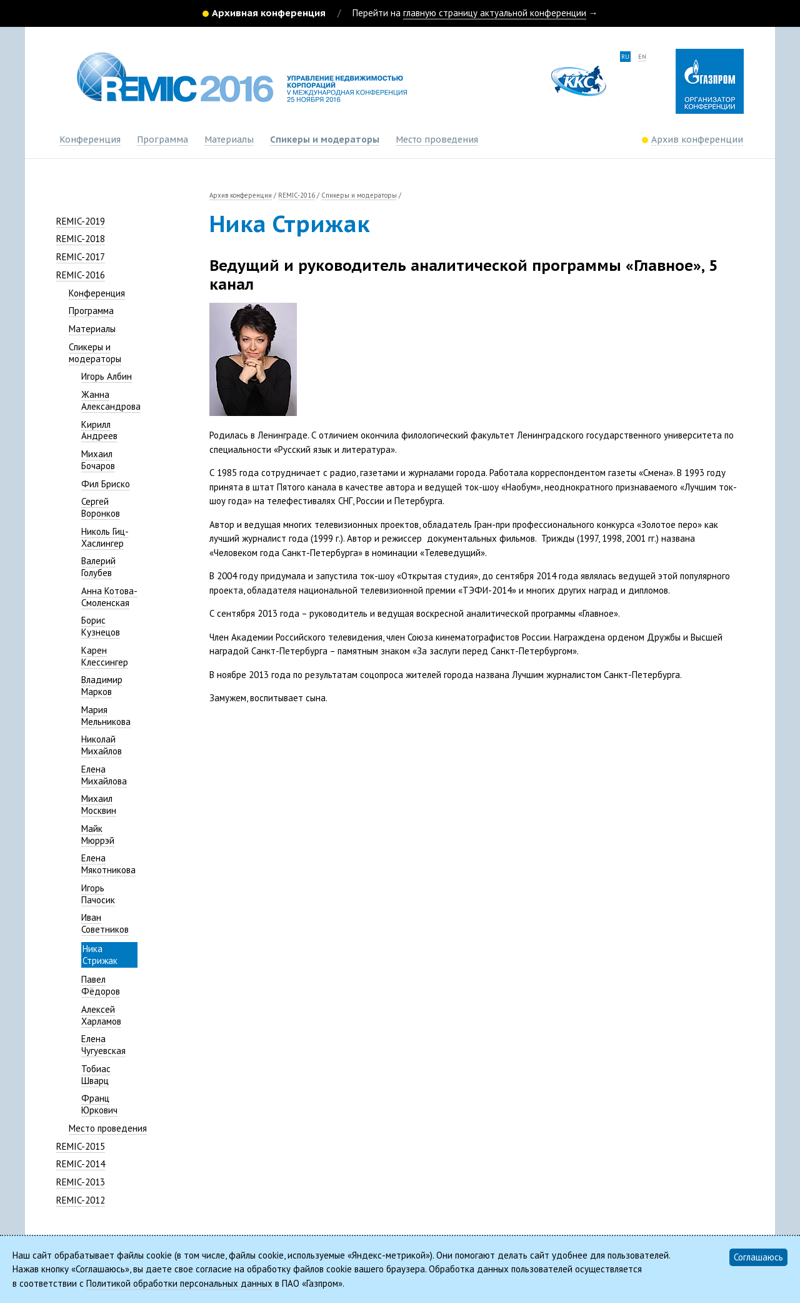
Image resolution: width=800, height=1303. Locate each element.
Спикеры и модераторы (324, 139)
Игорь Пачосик (98, 894)
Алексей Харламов (101, 1015)
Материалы (229, 139)
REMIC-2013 (80, 1182)
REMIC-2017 (80, 257)
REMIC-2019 (80, 221)
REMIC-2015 (80, 1146)
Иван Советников (105, 923)
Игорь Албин (106, 376)
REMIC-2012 (80, 1200)
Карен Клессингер (104, 656)
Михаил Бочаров (98, 460)
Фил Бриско (105, 484)
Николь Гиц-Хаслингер (105, 537)
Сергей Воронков (100, 507)
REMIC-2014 (80, 1164)
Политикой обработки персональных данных (179, 1283)
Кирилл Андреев (99, 430)
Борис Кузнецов (100, 626)
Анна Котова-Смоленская (109, 597)
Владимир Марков (101, 685)
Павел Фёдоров (100, 985)
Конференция (90, 139)
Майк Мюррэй (97, 834)
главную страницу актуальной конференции (494, 13)
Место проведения (437, 139)
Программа (162, 139)
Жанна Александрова (111, 400)
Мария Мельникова (106, 716)
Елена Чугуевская (103, 1045)
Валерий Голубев (98, 567)
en (642, 57)
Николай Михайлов (101, 745)
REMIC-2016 (80, 275)
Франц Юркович (99, 1104)
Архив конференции (240, 195)
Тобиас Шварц (96, 1075)
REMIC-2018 (80, 239)
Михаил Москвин (98, 804)
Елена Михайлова (104, 775)
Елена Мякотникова (108, 864)
